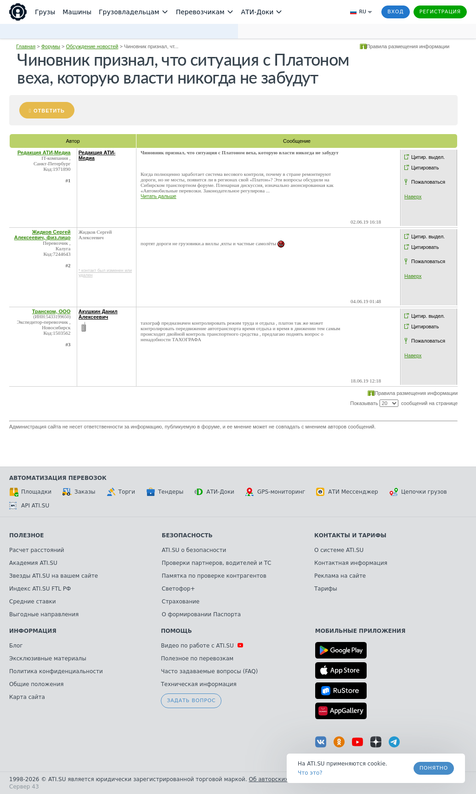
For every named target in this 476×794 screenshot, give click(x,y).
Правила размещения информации (408, 46)
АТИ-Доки (214, 492)
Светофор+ (178, 589)
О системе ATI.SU (338, 550)
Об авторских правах (280, 779)
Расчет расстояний (36, 550)
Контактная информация (350, 563)
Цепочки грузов (418, 491)
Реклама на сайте (340, 576)
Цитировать (425, 167)
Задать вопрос (191, 701)
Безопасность (187, 535)
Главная (25, 46)
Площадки (30, 491)
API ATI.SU (29, 505)
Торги (121, 491)
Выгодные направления (44, 614)
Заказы (79, 491)
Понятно (433, 768)
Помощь (176, 631)
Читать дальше (158, 196)
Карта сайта (27, 697)
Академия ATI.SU (33, 563)
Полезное (26, 535)
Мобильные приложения (360, 631)
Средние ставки (32, 601)
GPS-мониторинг (275, 492)
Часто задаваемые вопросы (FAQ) (209, 671)
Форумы (50, 46)
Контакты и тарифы (350, 535)
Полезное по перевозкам (197, 658)
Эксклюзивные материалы (47, 658)
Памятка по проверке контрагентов (214, 576)
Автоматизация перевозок (58, 478)
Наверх (412, 196)
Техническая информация (199, 684)
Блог (16, 645)
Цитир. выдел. (428, 157)
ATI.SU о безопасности (194, 550)
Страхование (180, 601)
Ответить (49, 110)
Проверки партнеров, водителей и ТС (216, 563)
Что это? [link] (310, 773)
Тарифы (325, 589)
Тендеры (164, 491)
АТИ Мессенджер (347, 492)
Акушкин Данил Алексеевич (98, 314)
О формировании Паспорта (201, 614)
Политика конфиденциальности (56, 671)
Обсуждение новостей (92, 46)
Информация (33, 631)
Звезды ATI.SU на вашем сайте (53, 576)
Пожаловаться (428, 182)
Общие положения (36, 684)
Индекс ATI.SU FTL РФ (40, 589)
